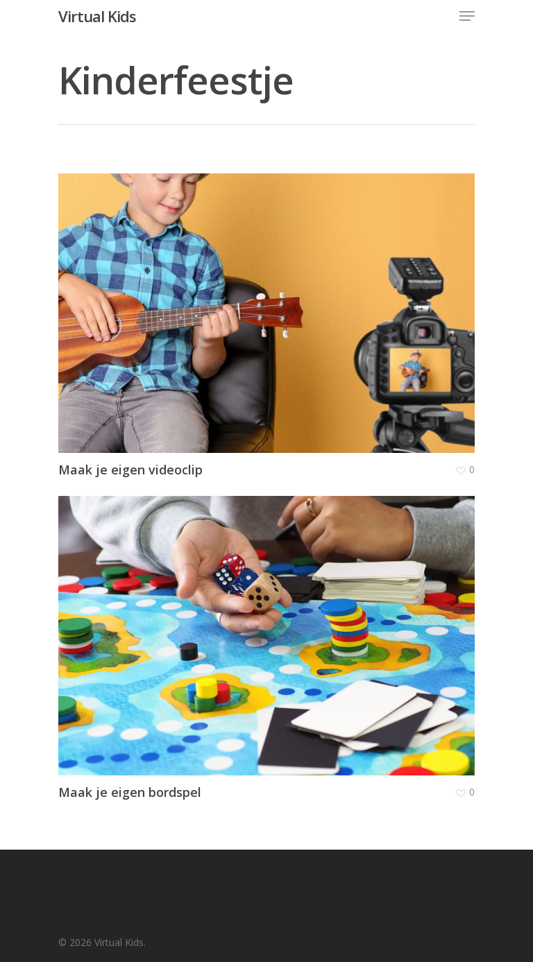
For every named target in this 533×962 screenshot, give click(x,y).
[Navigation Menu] (467, 16)
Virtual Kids (97, 16)
